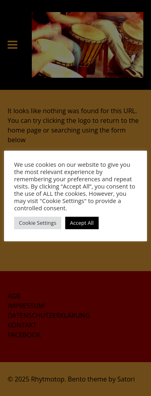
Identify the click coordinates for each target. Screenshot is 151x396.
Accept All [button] (82, 222)
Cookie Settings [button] (37, 222)
